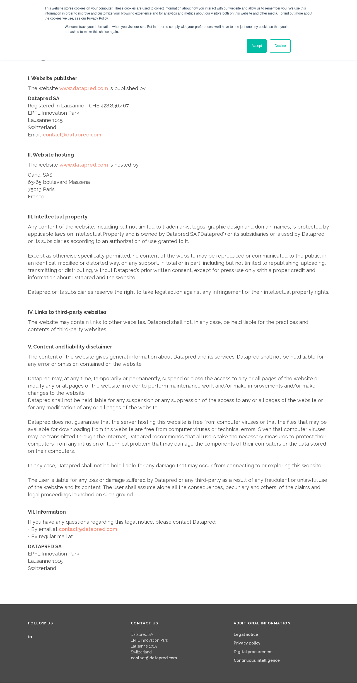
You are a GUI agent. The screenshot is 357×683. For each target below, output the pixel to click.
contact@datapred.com (154, 658)
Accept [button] (257, 46)
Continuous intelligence (257, 660)
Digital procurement (253, 652)
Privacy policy (247, 643)
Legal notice (246, 634)
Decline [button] (280, 46)
